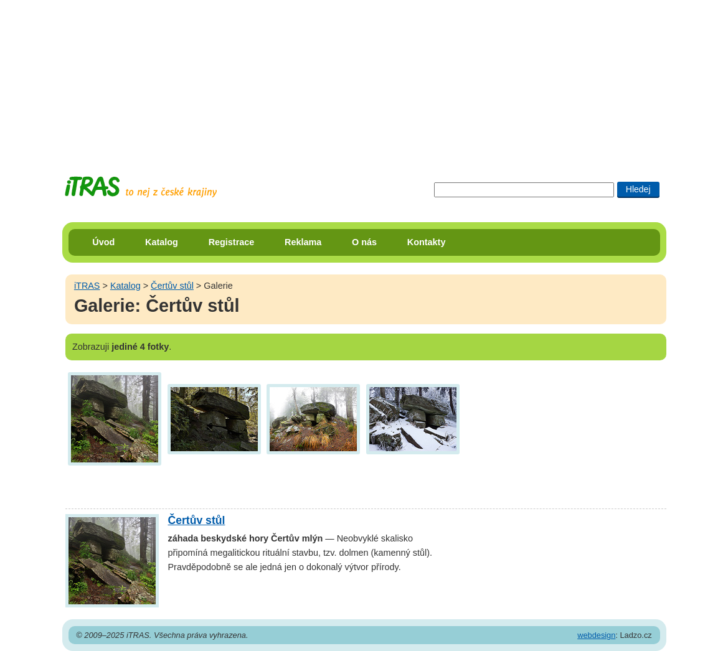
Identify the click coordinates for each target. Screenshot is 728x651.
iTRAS (87, 286)
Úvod (103, 242)
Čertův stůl (172, 286)
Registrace (232, 242)
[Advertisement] (364, 78)
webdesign (596, 635)
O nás (364, 242)
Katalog (161, 242)
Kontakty (426, 242)
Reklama (303, 242)
